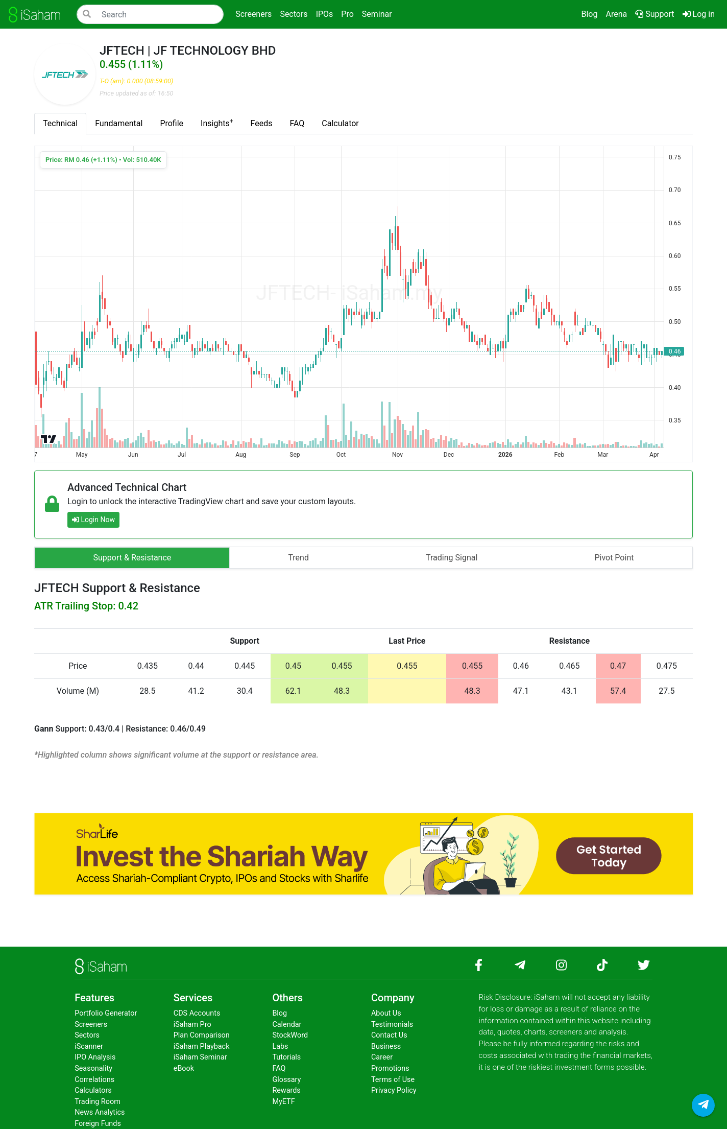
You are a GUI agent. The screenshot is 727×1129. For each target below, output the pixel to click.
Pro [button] (347, 14)
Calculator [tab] (340, 123)
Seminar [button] (377, 14)
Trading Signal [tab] (451, 557)
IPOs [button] (324, 14)
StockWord (290, 1035)
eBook (184, 1068)
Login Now (93, 519)
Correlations (94, 1079)
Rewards (286, 1090)
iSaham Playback (202, 1046)
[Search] (150, 14)
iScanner (89, 1046)
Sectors (87, 1035)
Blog (589, 14)
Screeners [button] (253, 14)
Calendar (286, 1024)
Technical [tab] (60, 123)
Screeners (91, 1024)
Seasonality (93, 1068)
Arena (616, 14)
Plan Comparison (202, 1035)
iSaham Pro (192, 1024)
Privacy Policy (394, 1090)
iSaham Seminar (200, 1057)
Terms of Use (393, 1079)
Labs (280, 1046)
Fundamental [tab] (118, 123)
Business (386, 1046)
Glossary (286, 1079)
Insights (217, 122)
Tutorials (286, 1057)
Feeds (262, 123)
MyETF (283, 1101)
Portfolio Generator (106, 1013)
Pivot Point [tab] (614, 557)
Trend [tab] (298, 557)
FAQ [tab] (296, 123)
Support (654, 14)
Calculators (93, 1090)
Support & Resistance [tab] (132, 557)
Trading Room (97, 1101)
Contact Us (389, 1035)
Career (382, 1057)
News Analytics (100, 1112)
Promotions (390, 1068)
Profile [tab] (171, 123)
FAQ (278, 1068)
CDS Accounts (197, 1013)
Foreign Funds (98, 1123)
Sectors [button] (293, 14)
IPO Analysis (95, 1057)
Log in (701, 13)
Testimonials (392, 1024)
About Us (386, 1013)
